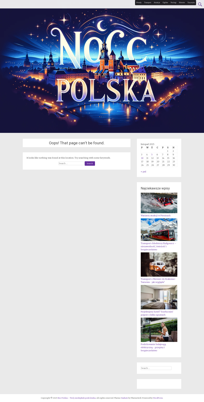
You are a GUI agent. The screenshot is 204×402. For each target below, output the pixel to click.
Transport (147, 3)
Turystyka (191, 3)
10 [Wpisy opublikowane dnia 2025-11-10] (142, 158)
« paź (143, 171)
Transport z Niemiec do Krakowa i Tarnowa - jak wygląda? (159, 279)
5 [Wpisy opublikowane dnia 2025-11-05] (151, 154)
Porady (139, 3)
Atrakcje (157, 3)
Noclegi (173, 3)
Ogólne (165, 3)
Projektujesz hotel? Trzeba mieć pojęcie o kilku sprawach (159, 311)
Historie (182, 3)
